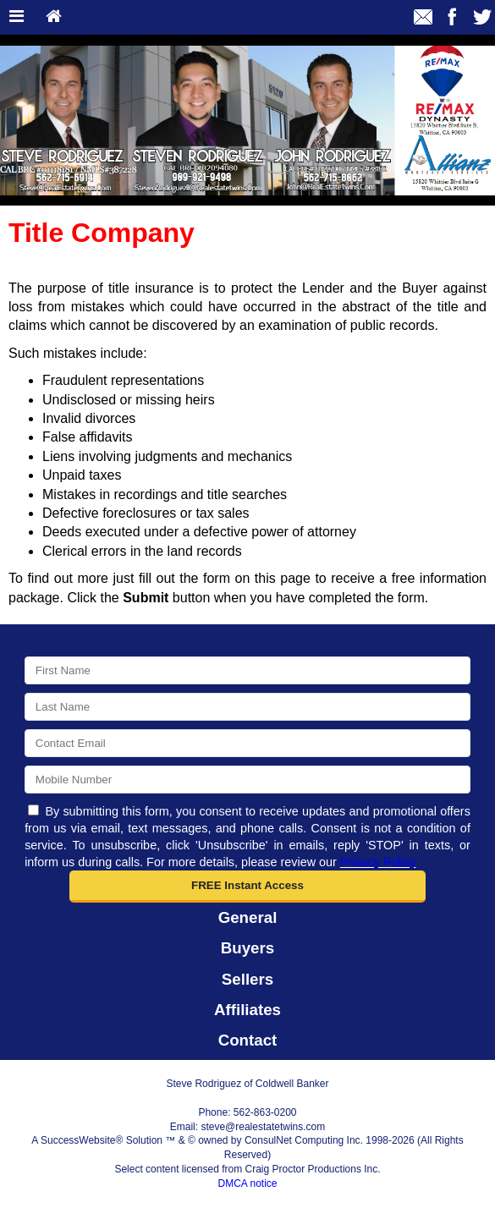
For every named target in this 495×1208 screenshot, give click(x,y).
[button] (247, 886)
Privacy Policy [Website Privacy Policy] (378, 862)
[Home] (54, 17)
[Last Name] (247, 707)
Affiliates (247, 1010)
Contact (248, 1040)
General (248, 917)
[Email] (247, 743)
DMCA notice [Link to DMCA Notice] (247, 1183)
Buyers (247, 948)
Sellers (247, 979)
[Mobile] (247, 779)
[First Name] (247, 670)
